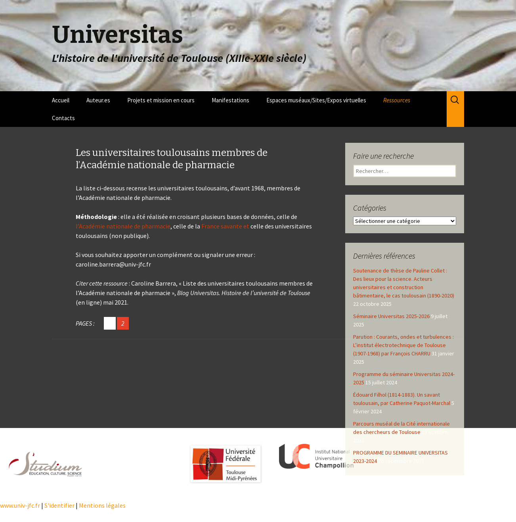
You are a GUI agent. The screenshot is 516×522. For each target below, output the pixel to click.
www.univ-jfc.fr (20, 505)
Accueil (60, 100)
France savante (221, 226)
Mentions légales (102, 505)
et (245, 226)
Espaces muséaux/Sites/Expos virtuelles (316, 100)
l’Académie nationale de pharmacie (123, 226)
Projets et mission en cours (161, 100)
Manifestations (230, 100)
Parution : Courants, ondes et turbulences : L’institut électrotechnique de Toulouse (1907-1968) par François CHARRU (403, 345)
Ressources (396, 100)
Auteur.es (98, 100)
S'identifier (59, 505)
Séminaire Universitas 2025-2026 (391, 316)
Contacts (63, 118)
